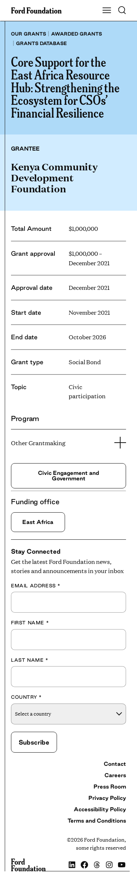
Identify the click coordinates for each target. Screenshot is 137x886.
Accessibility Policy (100, 809)
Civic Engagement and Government (68, 475)
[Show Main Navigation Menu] (106, 10)
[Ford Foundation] (28, 865)
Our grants (28, 33)
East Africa (37, 522)
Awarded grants (76, 33)
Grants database (41, 43)
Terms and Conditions (97, 820)
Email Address (36, 585)
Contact (115, 764)
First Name (30, 622)
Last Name (30, 659)
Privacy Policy (107, 798)
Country (26, 696)
